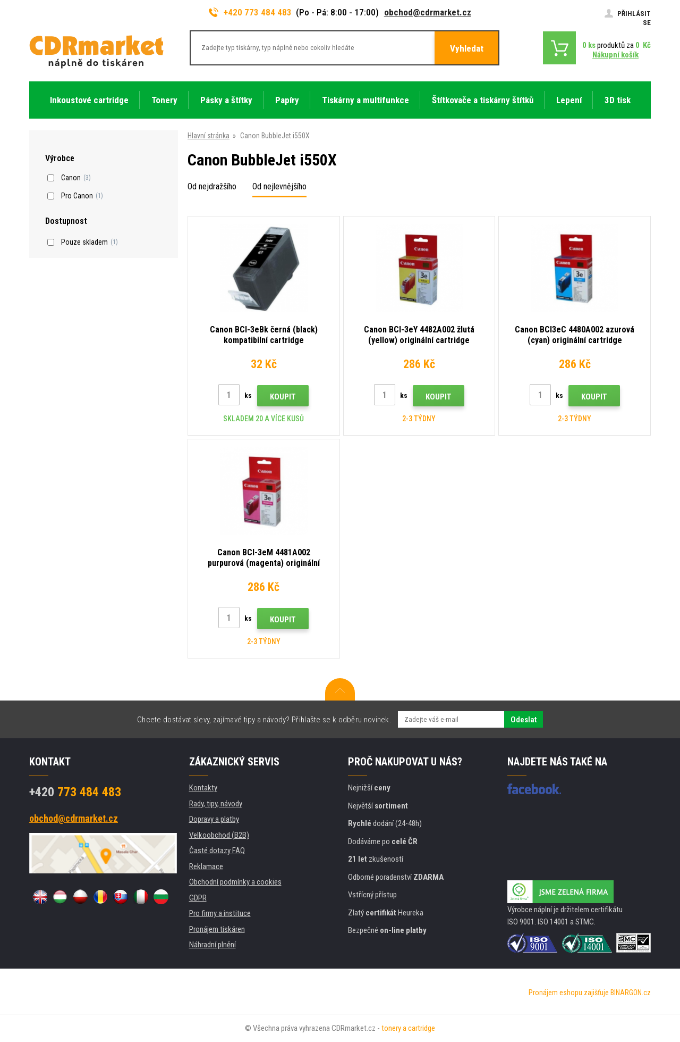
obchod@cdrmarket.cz (427, 12)
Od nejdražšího (212, 186)
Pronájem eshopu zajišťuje (569, 992)
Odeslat (524, 719)
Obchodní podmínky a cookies (235, 882)
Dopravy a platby (214, 819)
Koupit (283, 397)
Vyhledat (466, 48)
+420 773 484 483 (250, 12)
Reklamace (206, 866)
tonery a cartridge (408, 1028)
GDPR (198, 898)
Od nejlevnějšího (279, 186)
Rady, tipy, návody (215, 803)
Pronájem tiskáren (217, 929)
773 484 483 (75, 792)
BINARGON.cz (630, 992)
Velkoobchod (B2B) (219, 835)
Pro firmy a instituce (220, 913)
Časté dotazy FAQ (217, 850)
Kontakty (203, 788)
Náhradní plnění (212, 944)
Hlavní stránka (209, 135)
